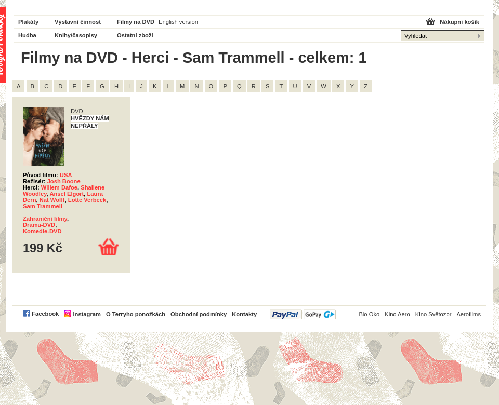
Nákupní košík (459, 22)
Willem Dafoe (59, 187)
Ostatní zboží (135, 35)
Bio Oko (369, 314)
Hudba (27, 35)
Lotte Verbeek (87, 200)
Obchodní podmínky (198, 314)
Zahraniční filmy (45, 218)
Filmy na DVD (135, 22)
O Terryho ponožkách (135, 314)
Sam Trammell (42, 206)
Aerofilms (468, 314)
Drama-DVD (39, 225)
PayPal (303, 314)
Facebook (45, 313)
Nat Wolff (52, 200)
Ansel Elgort (66, 194)
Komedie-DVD (42, 231)
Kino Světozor (433, 314)
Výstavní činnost (78, 22)
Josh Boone (64, 181)
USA (66, 175)
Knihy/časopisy (76, 35)
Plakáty (28, 22)
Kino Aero (397, 314)
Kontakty (244, 314)
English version (178, 22)
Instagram (86, 314)
